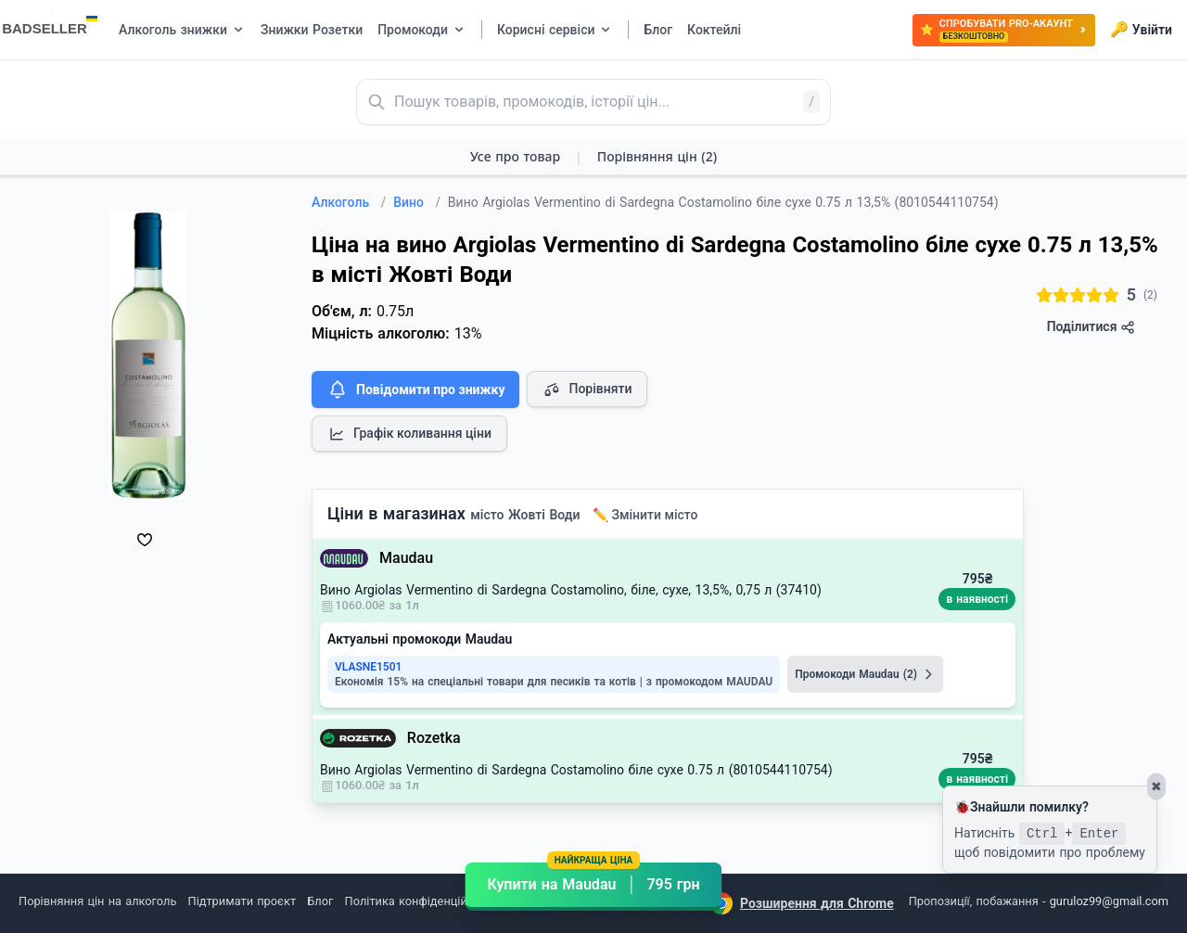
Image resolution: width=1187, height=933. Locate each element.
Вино (416, 202)
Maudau (406, 558)
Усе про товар (515, 156)
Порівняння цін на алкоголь (97, 901)
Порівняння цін (657, 156)
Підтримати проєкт (242, 901)
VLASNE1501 (368, 666)
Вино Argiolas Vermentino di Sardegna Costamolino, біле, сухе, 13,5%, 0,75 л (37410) (571, 589)
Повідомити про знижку (415, 389)
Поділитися (1091, 327)
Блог (320, 901)
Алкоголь (349, 202)
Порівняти (587, 389)
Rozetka (434, 738)
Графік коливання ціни (409, 434)
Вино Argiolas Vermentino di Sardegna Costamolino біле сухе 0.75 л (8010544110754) (576, 769)
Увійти (1141, 30)
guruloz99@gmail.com (1109, 901)
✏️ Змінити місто (645, 514)
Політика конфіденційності (420, 901)
